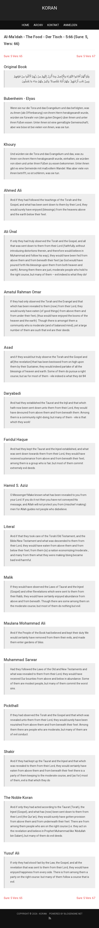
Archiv (38, 25)
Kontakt (53, 25)
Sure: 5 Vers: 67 (86, 56)
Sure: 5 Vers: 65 (13, 56)
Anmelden (70, 25)
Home (25, 25)
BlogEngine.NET (73, 913)
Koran (49, 8)
